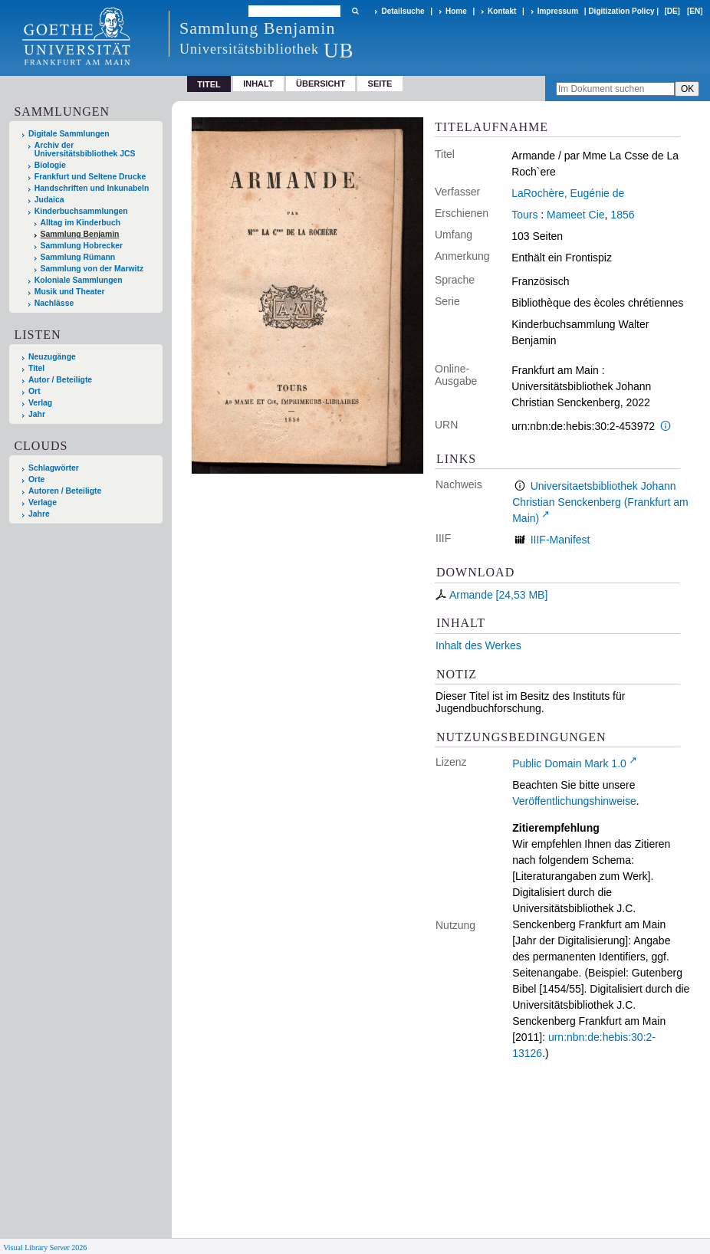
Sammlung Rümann (78, 257)
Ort (34, 391)
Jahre (39, 514)
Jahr (36, 414)
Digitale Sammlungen (69, 134)
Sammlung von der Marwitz (92, 268)
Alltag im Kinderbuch (81, 222)
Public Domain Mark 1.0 (569, 763)
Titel (36, 368)
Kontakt (502, 11)
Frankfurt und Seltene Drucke (90, 176)
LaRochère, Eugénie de (567, 193)
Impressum (557, 11)
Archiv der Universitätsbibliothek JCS (85, 149)
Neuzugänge (52, 357)
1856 (622, 214)
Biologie (50, 165)
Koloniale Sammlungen (79, 280)
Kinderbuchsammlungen (81, 211)
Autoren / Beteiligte (64, 491)
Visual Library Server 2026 (45, 1247)
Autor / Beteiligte (60, 380)
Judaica (49, 199)
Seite (380, 83)
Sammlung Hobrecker (82, 245)
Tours (524, 214)
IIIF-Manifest (560, 539)
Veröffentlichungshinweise (574, 801)
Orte (36, 479)
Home (456, 11)
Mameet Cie (575, 214)
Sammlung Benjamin (80, 234)
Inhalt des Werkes (478, 645)
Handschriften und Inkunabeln (92, 188)
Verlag (40, 403)
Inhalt (258, 83)
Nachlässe (54, 303)
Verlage (42, 502)
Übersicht (320, 83)
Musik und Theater (70, 291)
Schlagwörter (53, 468)
